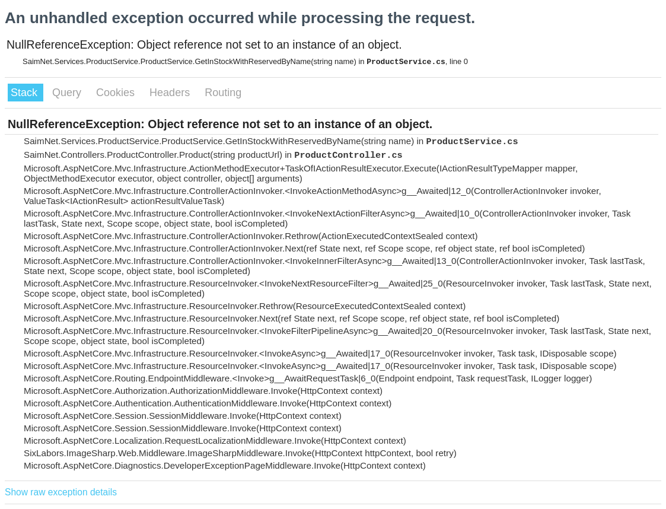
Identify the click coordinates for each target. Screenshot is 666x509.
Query (68, 92)
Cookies (117, 92)
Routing (223, 92)
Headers (171, 92)
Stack (25, 92)
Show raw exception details (61, 492)
